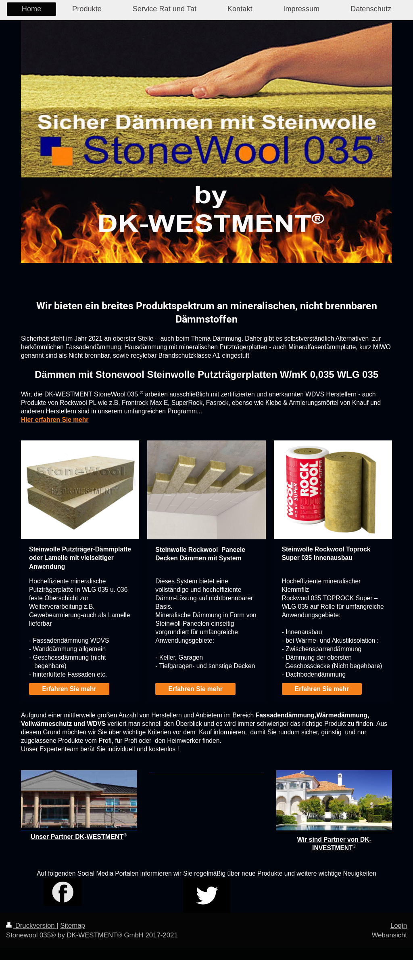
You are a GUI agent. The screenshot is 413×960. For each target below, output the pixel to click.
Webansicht (389, 935)
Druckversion (31, 925)
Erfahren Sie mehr (69, 688)
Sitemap (72, 925)
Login (398, 925)
